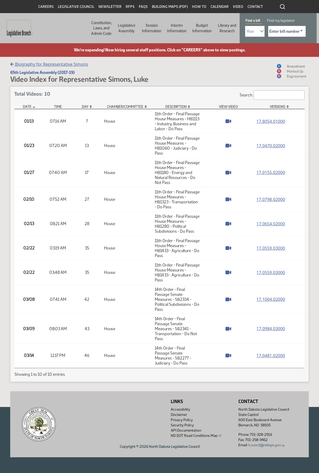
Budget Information (202, 28)
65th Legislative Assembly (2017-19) (42, 72)
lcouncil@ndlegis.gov (266, 445)
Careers (46, 6)
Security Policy (182, 425)
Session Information (151, 28)
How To (199, 6)
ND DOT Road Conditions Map (196, 435)
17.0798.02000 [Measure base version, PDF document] (270, 199)
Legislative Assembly (126, 28)
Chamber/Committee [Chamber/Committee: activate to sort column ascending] (125, 107)
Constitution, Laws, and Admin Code (101, 28)
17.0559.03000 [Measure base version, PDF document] (270, 248)
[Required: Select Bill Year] (255, 31)
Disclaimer (179, 414)
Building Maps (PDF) (170, 6)
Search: (272, 95)
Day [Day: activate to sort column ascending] (85, 107)
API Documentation (186, 430)
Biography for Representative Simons (49, 64)
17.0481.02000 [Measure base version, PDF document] (270, 355)
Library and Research (227, 28)
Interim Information (176, 28)
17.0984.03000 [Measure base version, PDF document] (270, 328)
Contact (255, 6)
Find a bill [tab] (252, 20)
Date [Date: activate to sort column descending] (27, 107)
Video (238, 6)
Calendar (220, 6)
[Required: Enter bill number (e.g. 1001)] (287, 31)
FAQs (143, 6)
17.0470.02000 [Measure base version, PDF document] (270, 146)
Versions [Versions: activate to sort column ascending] (277, 107)
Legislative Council (76, 6)
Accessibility (180, 409)
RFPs (130, 6)
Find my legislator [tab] (281, 20)
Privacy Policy (182, 420)
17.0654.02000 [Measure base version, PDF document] (270, 224)
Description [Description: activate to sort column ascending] (175, 107)
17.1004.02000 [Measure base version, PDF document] (270, 299)
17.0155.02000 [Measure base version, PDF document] (270, 172)
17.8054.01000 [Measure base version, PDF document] (270, 121)
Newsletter (110, 6)
